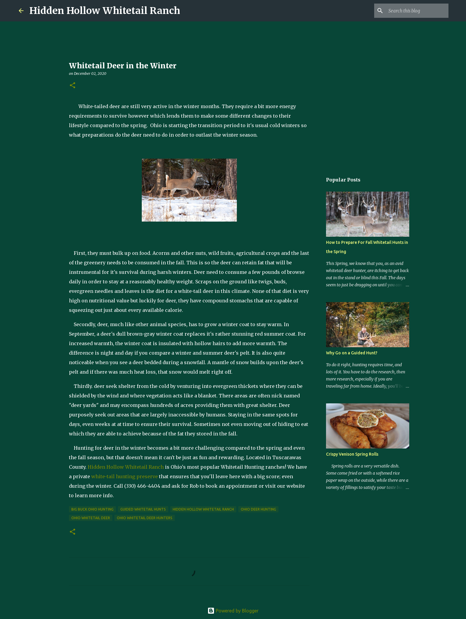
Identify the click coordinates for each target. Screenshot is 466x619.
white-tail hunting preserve (124, 476)
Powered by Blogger (233, 610)
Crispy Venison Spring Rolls (352, 454)
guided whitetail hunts (143, 509)
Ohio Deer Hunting (258, 509)
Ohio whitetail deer (90, 518)
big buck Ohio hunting (92, 509)
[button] (72, 86)
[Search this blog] (417, 11)
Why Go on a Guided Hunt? (351, 352)
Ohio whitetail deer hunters (144, 518)
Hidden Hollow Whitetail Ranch (104, 11)
